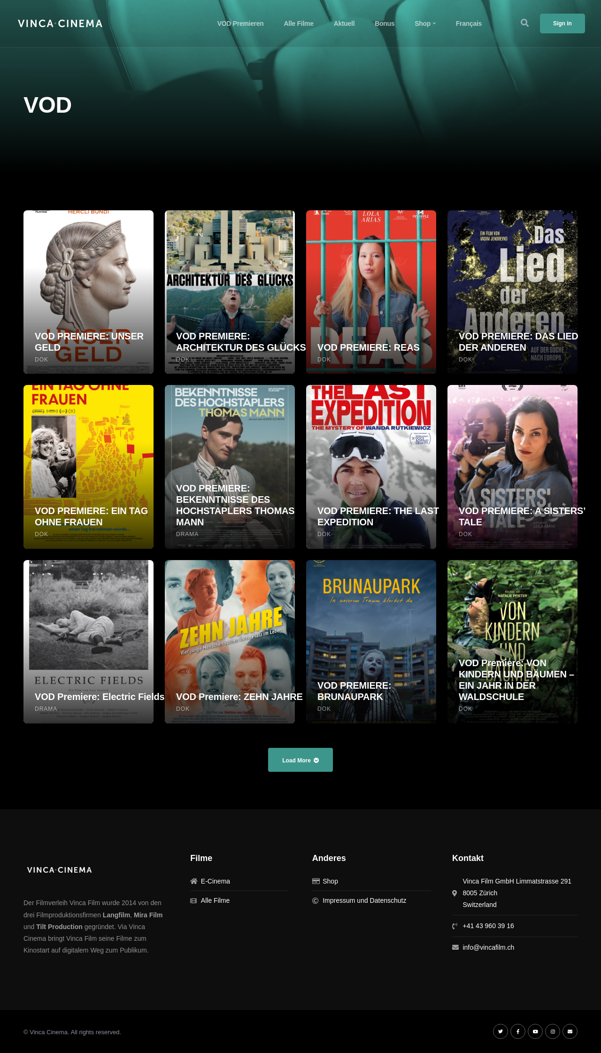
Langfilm (116, 915)
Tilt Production (59, 926)
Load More (300, 760)
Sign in (562, 23)
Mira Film (148, 915)
